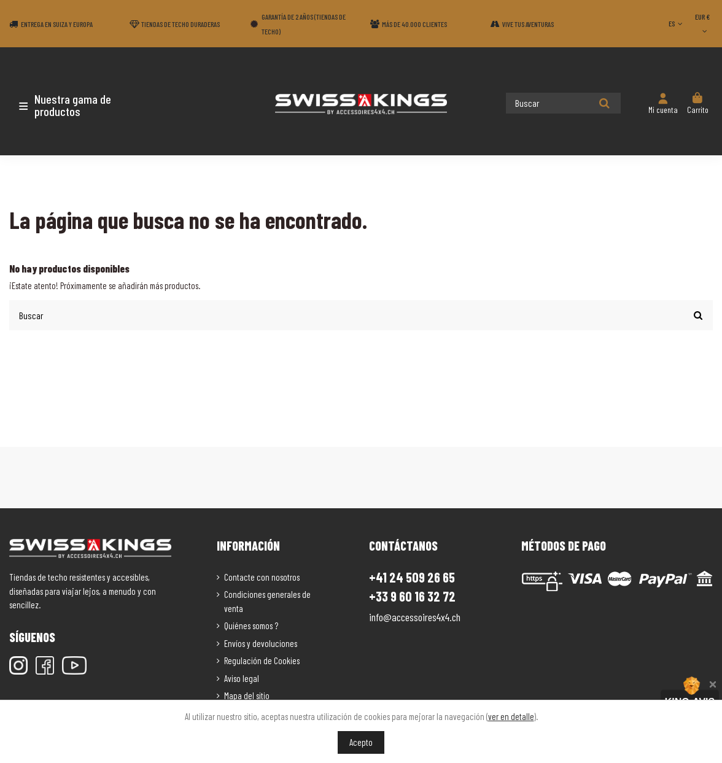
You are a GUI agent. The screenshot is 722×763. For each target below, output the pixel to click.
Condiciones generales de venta (267, 600)
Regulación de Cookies (262, 659)
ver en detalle (511, 716)
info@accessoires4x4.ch (414, 616)
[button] (81, 105)
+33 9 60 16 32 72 (412, 596)
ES (677, 23)
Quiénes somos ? (251, 624)
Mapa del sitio (247, 694)
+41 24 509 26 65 (412, 576)
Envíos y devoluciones (260, 642)
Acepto (361, 742)
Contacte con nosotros (262, 575)
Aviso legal (241, 677)
